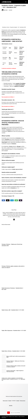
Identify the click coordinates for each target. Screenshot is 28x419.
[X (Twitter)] (7, 200)
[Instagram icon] (14, 219)
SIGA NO (11, 405)
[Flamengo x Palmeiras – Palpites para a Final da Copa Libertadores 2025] (14, 234)
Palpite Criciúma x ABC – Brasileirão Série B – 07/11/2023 (13, 310)
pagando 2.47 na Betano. (19, 86)
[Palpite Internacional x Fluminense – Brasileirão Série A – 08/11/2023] (14, 278)
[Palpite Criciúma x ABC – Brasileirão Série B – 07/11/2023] (14, 300)
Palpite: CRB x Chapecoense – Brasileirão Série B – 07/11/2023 (14, 330)
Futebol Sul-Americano (12, 378)
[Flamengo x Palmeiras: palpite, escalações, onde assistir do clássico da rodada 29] (14, 256)
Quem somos (5, 400)
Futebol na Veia (4, 378)
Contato (9, 400)
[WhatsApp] (16, 200)
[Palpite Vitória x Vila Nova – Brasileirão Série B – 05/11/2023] (14, 341)
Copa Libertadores (19, 378)
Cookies (17, 400)
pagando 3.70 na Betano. (20, 83)
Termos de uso (22, 400)
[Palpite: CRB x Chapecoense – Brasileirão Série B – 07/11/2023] (14, 320)
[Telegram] (12, 200)
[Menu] (25, 1)
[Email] (20, 200)
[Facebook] (3, 200)
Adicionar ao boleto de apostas (21, 64)
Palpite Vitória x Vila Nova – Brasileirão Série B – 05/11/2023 (13, 351)
